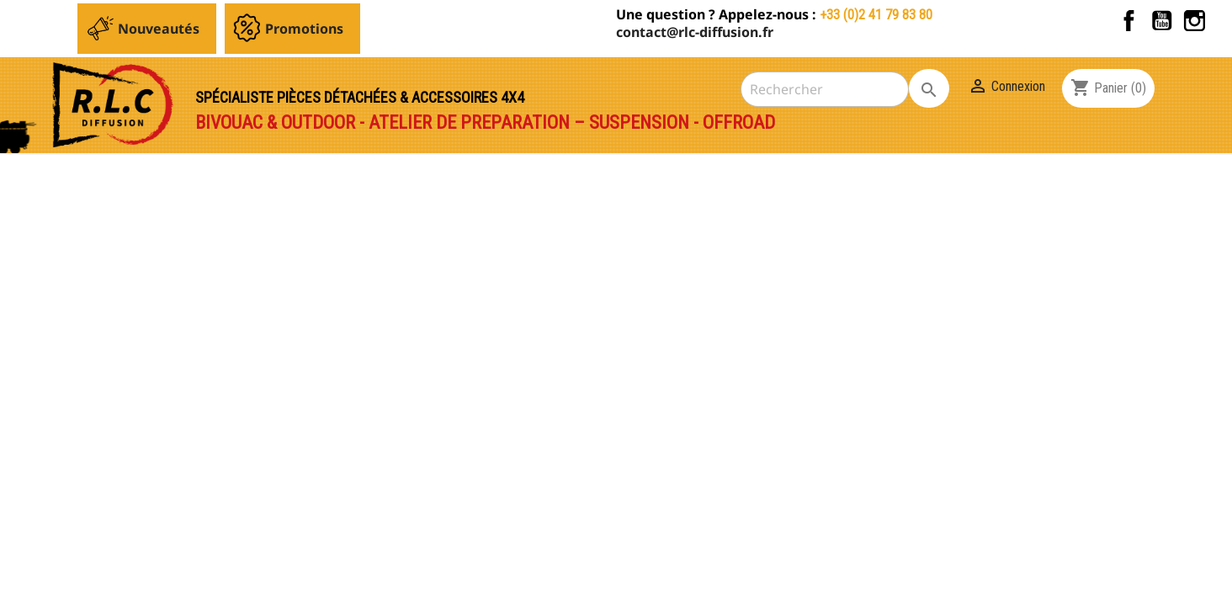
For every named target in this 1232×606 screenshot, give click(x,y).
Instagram (1194, 20)
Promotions (304, 28)
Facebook (1129, 20)
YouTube (1161, 20)
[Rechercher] (825, 89)
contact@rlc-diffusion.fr (694, 32)
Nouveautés (158, 28)
